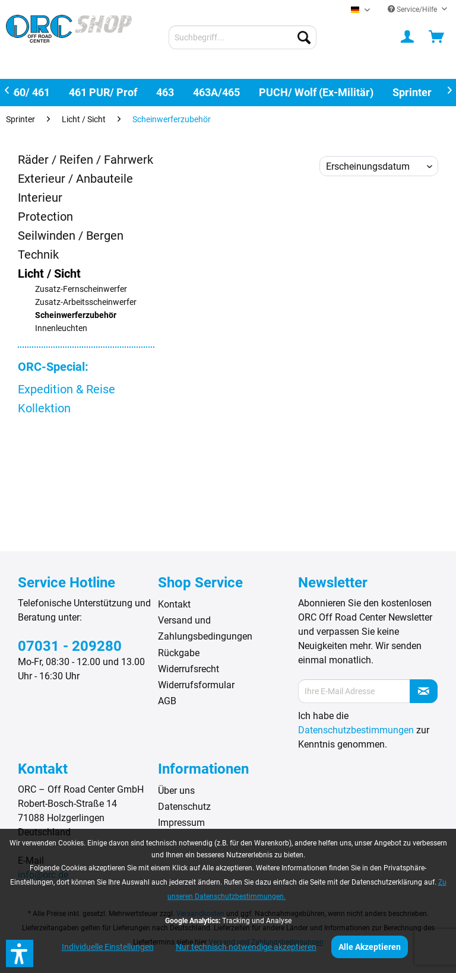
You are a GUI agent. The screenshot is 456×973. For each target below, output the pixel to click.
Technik (38, 254)
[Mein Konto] (408, 37)
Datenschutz (184, 806)
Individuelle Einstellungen (108, 947)
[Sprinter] (412, 92)
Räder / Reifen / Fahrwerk (85, 159)
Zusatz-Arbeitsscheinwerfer (86, 302)
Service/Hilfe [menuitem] (413, 9)
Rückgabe (179, 653)
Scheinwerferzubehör (75, 315)
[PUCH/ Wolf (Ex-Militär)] (316, 92)
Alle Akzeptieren (369, 947)
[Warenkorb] (437, 37)
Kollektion (44, 408)
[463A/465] (216, 92)
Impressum (181, 822)
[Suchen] (304, 37)
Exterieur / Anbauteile (75, 178)
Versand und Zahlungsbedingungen (205, 628)
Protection (45, 216)
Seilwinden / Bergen (71, 235)
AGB (167, 701)
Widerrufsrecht (188, 669)
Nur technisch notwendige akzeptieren (246, 947)
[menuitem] (243, 37)
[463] (165, 92)
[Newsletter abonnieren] (424, 691)
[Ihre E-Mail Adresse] (354, 691)
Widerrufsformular (196, 685)
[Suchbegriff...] (243, 37)
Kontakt (174, 604)
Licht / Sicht (49, 273)
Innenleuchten (61, 328)
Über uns (176, 790)
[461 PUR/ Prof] (103, 92)
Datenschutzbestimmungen (356, 730)
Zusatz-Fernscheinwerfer (81, 289)
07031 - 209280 (70, 646)
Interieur (40, 197)
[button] (19, 953)
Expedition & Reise (66, 389)
